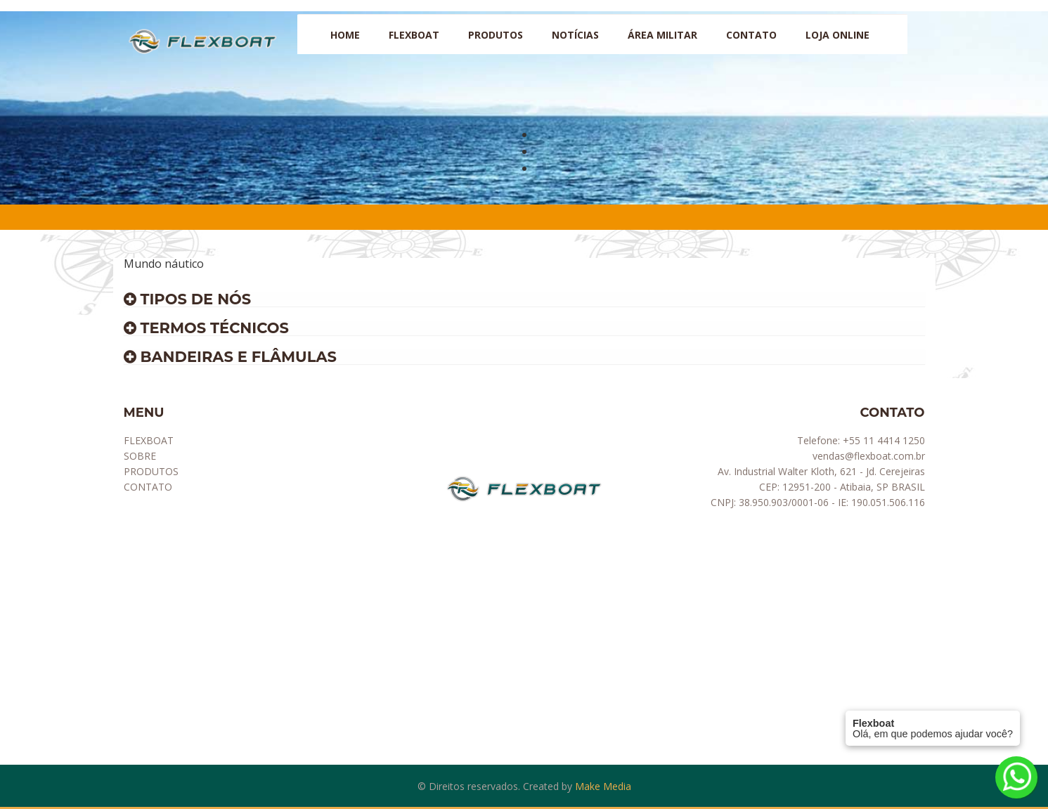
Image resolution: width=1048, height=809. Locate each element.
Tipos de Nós (188, 299)
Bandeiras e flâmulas (230, 356)
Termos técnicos (206, 328)
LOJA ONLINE (837, 34)
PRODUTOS (495, 34)
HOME (345, 34)
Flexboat (414, 34)
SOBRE (140, 455)
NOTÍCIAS (575, 34)
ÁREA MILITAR (662, 34)
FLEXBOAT (149, 440)
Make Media (603, 786)
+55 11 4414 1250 (884, 440)
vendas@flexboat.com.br (869, 455)
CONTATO (751, 34)
